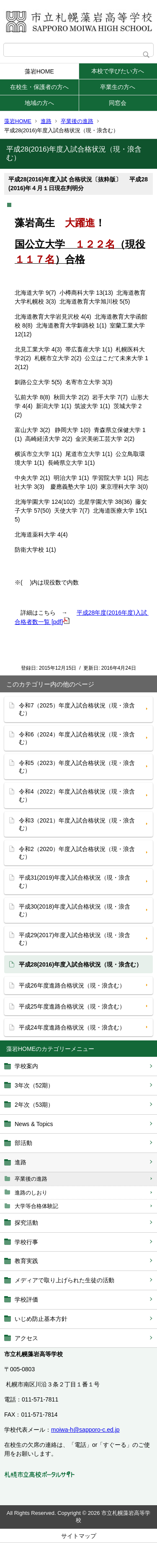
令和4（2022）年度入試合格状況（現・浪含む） (77, 795)
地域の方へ (39, 103)
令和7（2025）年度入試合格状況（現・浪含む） (77, 709)
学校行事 (26, 1242)
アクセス (26, 1338)
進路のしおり (31, 1192)
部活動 (23, 1143)
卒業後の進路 (77, 121)
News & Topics (34, 1124)
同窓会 (117, 103)
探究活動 (26, 1222)
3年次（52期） (34, 1085)
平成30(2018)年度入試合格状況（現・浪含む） (74, 910)
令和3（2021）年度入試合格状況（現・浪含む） (77, 824)
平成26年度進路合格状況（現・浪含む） (72, 985)
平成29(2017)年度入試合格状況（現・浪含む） (74, 939)
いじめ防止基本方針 (41, 1318)
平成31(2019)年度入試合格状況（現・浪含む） (74, 881)
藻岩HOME (39, 71)
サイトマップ (78, 1536)
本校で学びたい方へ (117, 71)
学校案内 (26, 1066)
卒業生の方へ (117, 87)
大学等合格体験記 (36, 1206)
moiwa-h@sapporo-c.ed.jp (85, 1429)
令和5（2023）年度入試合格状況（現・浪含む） (77, 767)
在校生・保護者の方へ (39, 87)
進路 (46, 121)
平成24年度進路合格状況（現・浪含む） (72, 1027)
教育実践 (26, 1260)
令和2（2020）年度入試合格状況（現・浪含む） (77, 853)
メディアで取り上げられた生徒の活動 (64, 1280)
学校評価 (26, 1299)
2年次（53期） (34, 1104)
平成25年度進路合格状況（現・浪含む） (72, 1006)
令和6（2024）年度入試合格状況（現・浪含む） (77, 738)
